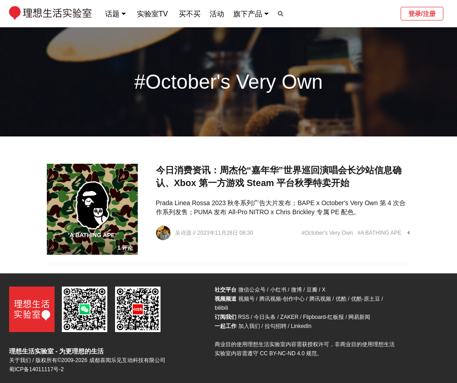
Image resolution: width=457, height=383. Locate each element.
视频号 (246, 299)
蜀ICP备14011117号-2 (36, 369)
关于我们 (20, 360)
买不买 (190, 14)
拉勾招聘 (275, 326)
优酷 (341, 299)
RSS (244, 317)
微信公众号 (252, 290)
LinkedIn (301, 326)
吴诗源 (184, 233)
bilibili (221, 308)
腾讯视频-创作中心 (282, 299)
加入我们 (249, 326)
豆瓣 (311, 290)
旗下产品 (247, 14)
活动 (217, 14)
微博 (296, 290)
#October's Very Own (327, 233)
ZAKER (289, 317)
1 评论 (125, 248)
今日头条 (265, 317)
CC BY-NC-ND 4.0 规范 (288, 353)
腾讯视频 (320, 299)
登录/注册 (422, 13)
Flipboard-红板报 (323, 317)
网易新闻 (359, 317)
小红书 (278, 290)
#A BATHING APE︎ (379, 233)
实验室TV (152, 14)
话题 (112, 14)
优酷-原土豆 (365, 299)
